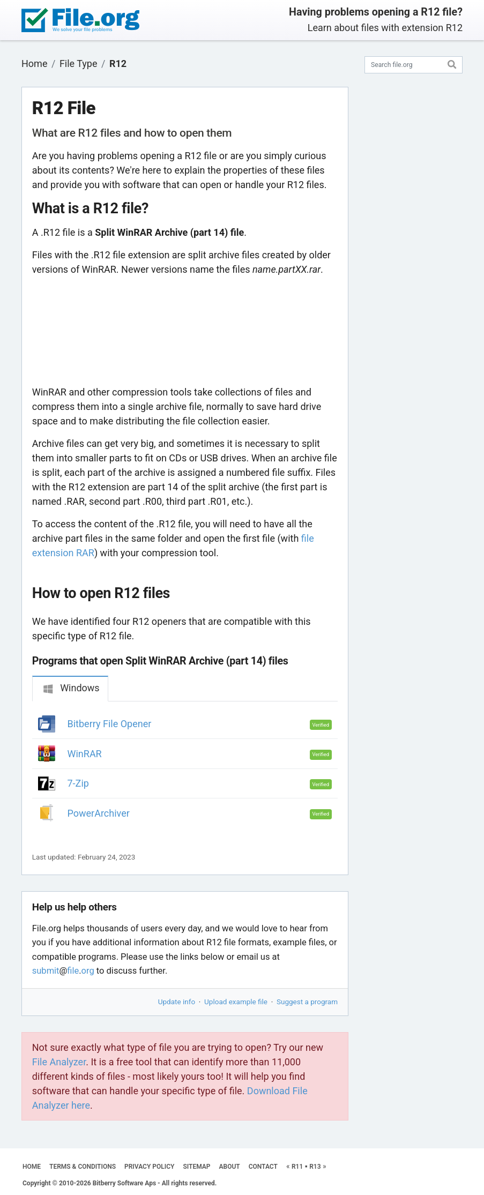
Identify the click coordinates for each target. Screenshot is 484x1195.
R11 (297, 1166)
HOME (32, 1166)
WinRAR (85, 753)
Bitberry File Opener (110, 723)
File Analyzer (59, 1061)
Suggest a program (307, 1001)
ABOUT (229, 1166)
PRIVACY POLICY (149, 1166)
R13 (315, 1166)
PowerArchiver (99, 813)
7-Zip (78, 783)
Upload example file (235, 1001)
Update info (176, 1001)
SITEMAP (196, 1166)
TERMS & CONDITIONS (82, 1166)
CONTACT (263, 1166)
